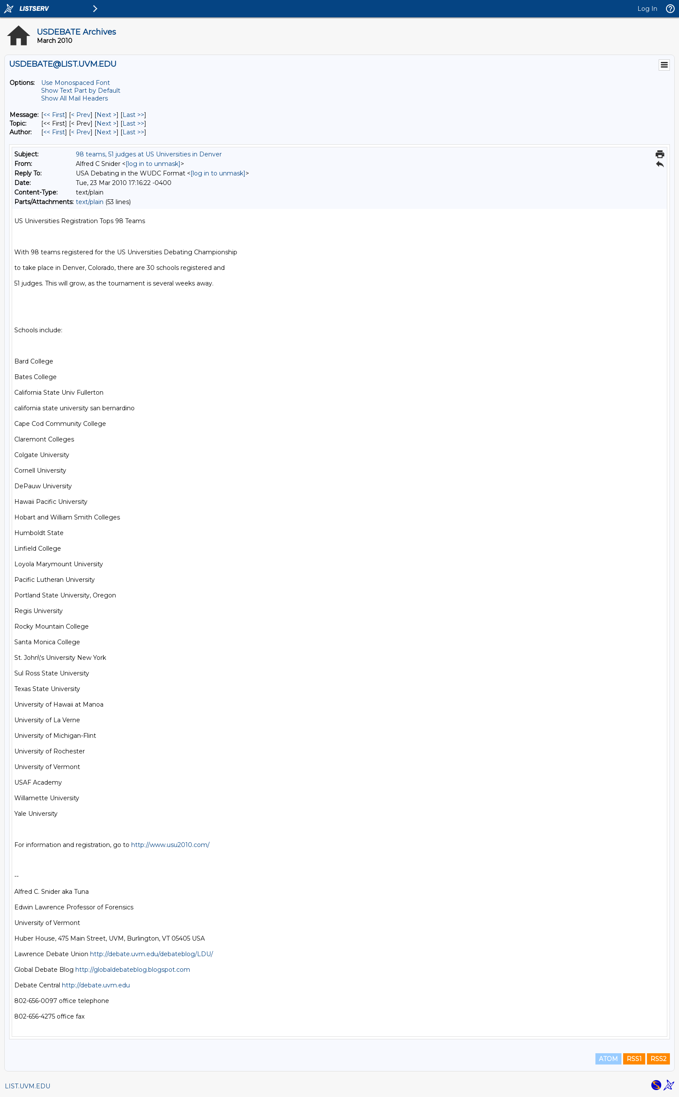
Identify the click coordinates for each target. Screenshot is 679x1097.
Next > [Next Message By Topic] (106, 123)
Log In (647, 9)
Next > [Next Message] (106, 115)
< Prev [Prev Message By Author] (81, 132)
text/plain (89, 202)
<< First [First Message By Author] (54, 132)
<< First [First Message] (54, 115)
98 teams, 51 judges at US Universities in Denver (149, 154)
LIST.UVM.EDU (27, 1086)
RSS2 (658, 1059)
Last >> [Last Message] (133, 115)
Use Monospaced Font (75, 83)
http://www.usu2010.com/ (170, 845)
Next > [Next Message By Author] (106, 132)
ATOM (608, 1059)
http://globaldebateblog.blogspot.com (132, 970)
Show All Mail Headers (74, 98)
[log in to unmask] (153, 164)
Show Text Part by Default (80, 90)
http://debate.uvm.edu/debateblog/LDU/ (151, 954)
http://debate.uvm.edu (96, 985)
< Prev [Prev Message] (81, 115)
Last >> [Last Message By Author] (133, 132)
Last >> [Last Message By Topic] (133, 123)
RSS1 (634, 1059)
